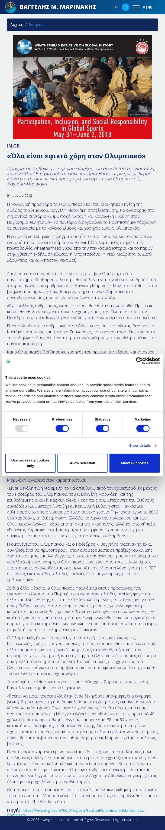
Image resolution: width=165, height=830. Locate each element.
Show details (140, 445)
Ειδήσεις (36, 24)
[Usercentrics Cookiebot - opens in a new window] (139, 360)
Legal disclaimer (125, 819)
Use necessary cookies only (30, 463)
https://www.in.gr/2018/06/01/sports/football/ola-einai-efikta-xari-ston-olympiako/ (77, 813)
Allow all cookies (134, 463)
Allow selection (82, 463)
